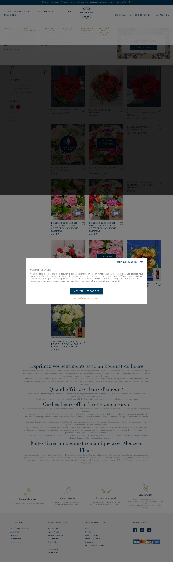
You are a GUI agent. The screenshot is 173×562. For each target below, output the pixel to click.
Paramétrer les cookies (86, 298)
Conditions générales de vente (106, 281)
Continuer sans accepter (130, 262)
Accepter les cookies (86, 291)
